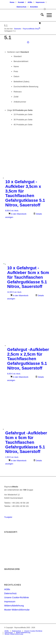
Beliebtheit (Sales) (21, 81)
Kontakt (21, 2)
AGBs (30, 2)
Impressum (40, 2)
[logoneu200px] (23, 15)
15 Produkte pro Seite (23, 114)
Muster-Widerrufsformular (17, 609)
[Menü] (48, 15)
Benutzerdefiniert (21, 61)
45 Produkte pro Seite (23, 124)
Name (16, 66)
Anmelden (34, 7)
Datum (16, 76)
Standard (18, 56)
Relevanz (18, 92)
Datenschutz (21, 7)
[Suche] (41, 15)
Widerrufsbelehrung (14, 605)
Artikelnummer (20, 102)
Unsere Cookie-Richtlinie (16, 597)
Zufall (16, 97)
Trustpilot (8, 517)
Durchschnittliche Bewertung (26, 86)
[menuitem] (12, 2)
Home (12, 2)
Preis (16, 71)
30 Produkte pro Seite (23, 119)
